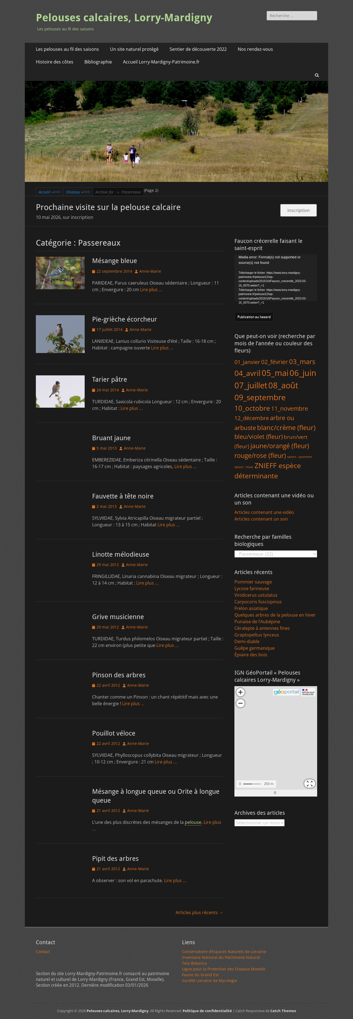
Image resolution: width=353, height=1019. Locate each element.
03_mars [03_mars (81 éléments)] (302, 361)
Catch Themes (283, 1010)
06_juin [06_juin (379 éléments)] (303, 372)
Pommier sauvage (253, 582)
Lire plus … (151, 289)
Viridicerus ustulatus (255, 595)
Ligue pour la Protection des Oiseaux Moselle (223, 969)
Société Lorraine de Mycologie (209, 980)
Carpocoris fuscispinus (258, 602)
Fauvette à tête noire (123, 496)
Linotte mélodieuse (120, 554)
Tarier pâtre (109, 379)
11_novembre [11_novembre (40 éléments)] (289, 408)
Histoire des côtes (54, 62)
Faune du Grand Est (200, 974)
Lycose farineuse (251, 588)
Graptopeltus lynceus (256, 635)
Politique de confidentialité (207, 1010)
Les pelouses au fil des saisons (67, 49)
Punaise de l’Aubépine (257, 622)
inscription (298, 210)
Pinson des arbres (119, 675)
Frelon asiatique (251, 608)
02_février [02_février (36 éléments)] (274, 362)
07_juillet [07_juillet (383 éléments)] (250, 385)
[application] (275, 277)
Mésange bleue (114, 261)
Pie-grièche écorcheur (124, 319)
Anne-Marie (150, 271)
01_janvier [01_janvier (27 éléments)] (247, 362)
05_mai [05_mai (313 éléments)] (275, 372)
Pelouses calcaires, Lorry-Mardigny (124, 18)
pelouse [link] (193, 822)
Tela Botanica (194, 963)
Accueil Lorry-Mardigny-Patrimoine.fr (161, 62)
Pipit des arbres (115, 859)
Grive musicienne (118, 617)
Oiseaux (78, 192)
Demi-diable (247, 641)
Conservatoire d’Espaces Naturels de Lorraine (224, 951)
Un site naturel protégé (134, 49)
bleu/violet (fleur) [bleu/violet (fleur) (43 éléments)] (258, 436)
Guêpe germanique (254, 648)
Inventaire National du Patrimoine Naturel (221, 957)
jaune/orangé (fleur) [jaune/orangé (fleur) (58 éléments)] (279, 446)
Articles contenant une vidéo (264, 512)
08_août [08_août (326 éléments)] (283, 385)
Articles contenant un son (261, 519)
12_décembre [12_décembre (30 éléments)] (251, 418)
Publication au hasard (254, 316)
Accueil (49, 192)
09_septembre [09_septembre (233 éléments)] (260, 397)
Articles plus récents (199, 912)
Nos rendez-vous (255, 49)
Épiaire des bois (250, 655)
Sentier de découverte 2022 (198, 49)
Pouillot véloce (113, 733)
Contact (43, 951)
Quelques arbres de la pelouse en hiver (275, 615)
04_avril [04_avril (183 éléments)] (247, 373)
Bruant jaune (111, 438)
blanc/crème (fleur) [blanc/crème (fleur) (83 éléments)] (286, 427)
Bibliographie (98, 62)
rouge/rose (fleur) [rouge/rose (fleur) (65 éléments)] (260, 455)
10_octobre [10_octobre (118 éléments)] (252, 408)
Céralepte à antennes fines (262, 628)
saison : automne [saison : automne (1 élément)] (299, 457)
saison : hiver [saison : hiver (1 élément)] (243, 467)
